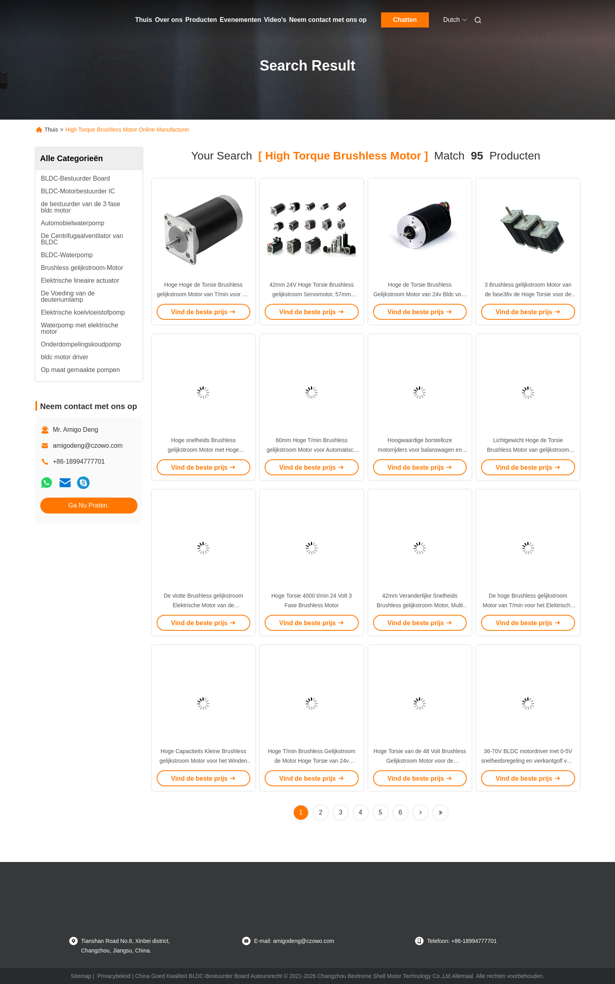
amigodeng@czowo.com (88, 445)
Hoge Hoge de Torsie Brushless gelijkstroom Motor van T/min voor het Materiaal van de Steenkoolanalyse (203, 294)
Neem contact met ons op (328, 19)
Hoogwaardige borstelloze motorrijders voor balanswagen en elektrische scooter (420, 449)
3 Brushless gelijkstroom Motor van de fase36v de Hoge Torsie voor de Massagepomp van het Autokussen (528, 294)
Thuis (143, 19)
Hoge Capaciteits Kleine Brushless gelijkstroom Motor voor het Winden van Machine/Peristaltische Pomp (203, 760)
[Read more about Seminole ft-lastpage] (440, 812)
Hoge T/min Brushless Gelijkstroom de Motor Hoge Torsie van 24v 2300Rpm (311, 760)
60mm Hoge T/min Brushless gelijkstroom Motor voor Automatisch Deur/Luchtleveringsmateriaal (312, 449)
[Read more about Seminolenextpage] (420, 812)
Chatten (405, 19)
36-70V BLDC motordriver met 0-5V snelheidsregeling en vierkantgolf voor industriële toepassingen (528, 760)
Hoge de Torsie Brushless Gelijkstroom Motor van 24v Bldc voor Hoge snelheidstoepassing (419, 294)
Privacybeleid (113, 976)
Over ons (169, 19)
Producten (201, 19)
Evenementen (240, 19)
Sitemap (81, 976)
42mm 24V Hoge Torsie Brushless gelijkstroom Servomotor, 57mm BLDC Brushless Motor (311, 294)
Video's (275, 19)
